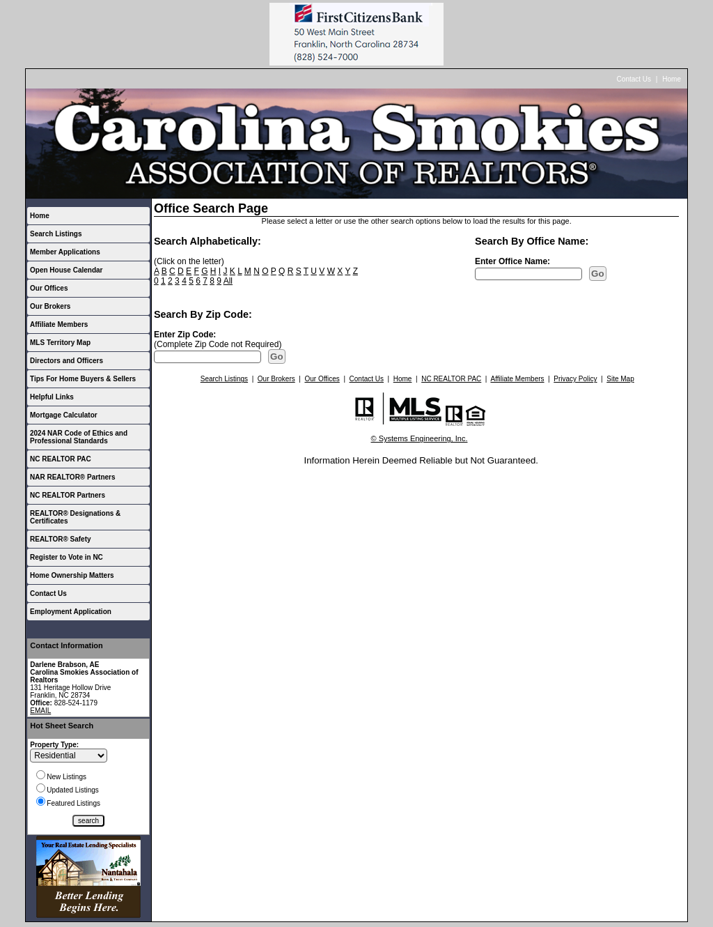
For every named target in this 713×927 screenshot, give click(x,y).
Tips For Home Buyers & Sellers (83, 379)
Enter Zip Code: (185, 334)
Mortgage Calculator (63, 415)
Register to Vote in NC (66, 557)
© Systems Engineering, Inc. (419, 438)
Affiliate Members (59, 324)
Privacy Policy (575, 379)
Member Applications (65, 252)
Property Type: (54, 745)
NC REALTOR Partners (67, 495)
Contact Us (634, 79)
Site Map (620, 379)
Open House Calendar (66, 270)
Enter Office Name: (512, 261)
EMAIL (40, 710)
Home (671, 79)
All (228, 281)
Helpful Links (52, 397)
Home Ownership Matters (72, 575)
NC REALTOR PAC (60, 459)
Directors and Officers (66, 361)
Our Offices (49, 288)
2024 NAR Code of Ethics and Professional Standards (78, 437)
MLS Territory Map (60, 342)
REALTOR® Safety (60, 539)
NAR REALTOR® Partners (73, 477)
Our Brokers (50, 306)
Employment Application (70, 611)
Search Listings (55, 234)
